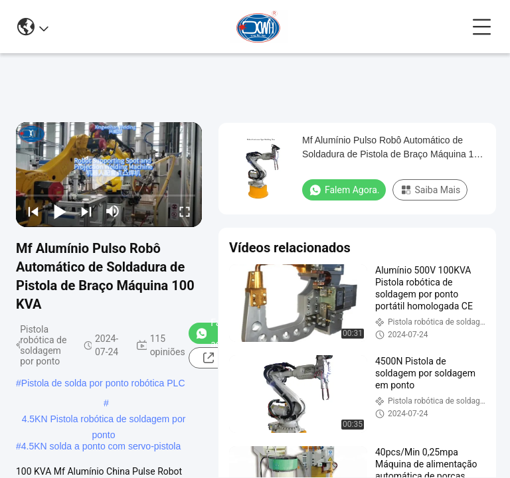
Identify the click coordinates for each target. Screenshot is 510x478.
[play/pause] (59, 211)
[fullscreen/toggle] (184, 211)
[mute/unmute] (113, 211)
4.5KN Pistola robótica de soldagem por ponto (104, 420)
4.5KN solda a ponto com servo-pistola (101, 446)
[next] (86, 211)
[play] (109, 174)
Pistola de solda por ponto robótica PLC (103, 383)
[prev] (33, 211)
